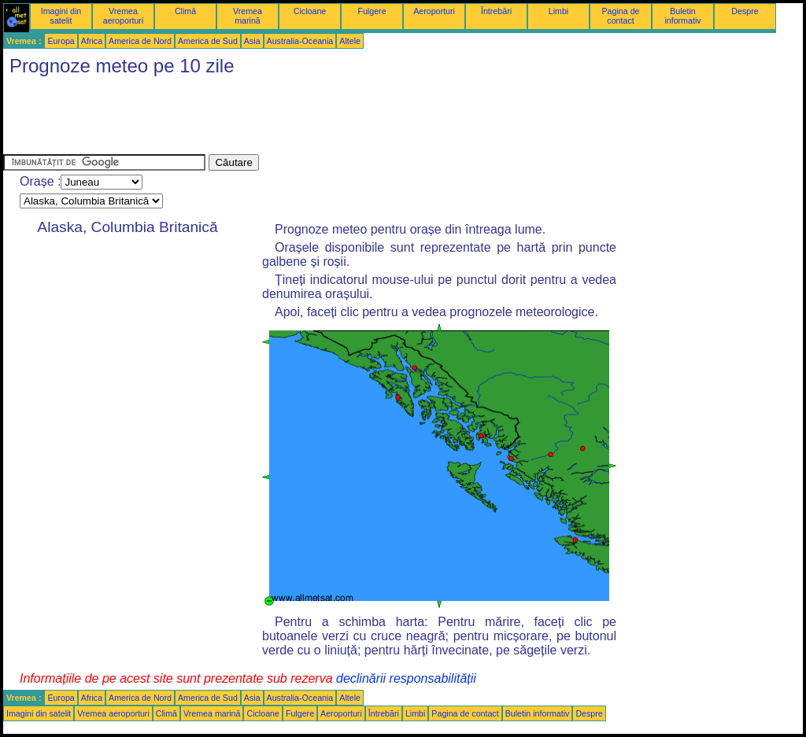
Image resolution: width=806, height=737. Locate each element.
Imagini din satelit (61, 15)
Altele (349, 41)
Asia (252, 41)
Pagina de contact (621, 15)
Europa (60, 41)
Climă (185, 11)
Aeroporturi (434, 11)
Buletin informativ (682, 15)
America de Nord (140, 41)
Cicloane (310, 11)
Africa (91, 41)
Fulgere (371, 11)
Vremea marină (247, 15)
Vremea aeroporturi (123, 15)
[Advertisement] (289, 118)
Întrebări (496, 11)
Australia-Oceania (300, 41)
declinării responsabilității (406, 678)
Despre (744, 11)
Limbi (558, 11)
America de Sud (208, 41)
